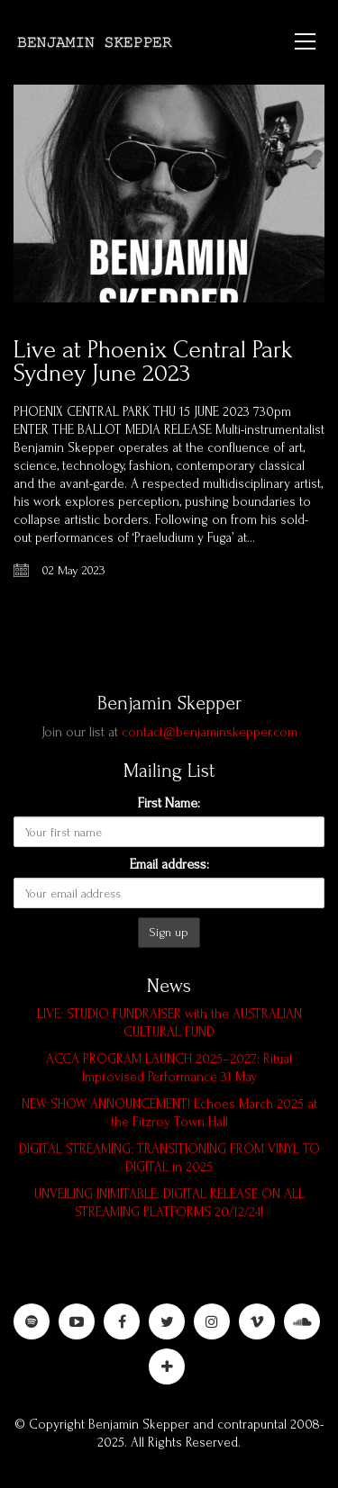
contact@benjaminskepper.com (209, 732)
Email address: (169, 864)
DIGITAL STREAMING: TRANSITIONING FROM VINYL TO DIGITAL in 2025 (169, 1158)
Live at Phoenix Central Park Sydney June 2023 (153, 361)
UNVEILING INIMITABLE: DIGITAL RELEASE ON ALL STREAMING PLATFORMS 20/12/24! (169, 1203)
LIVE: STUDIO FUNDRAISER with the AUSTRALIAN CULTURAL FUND (169, 1023)
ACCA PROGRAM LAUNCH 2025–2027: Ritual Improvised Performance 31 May (169, 1068)
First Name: (169, 803)
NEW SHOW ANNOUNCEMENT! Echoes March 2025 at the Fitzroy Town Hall (169, 1113)
